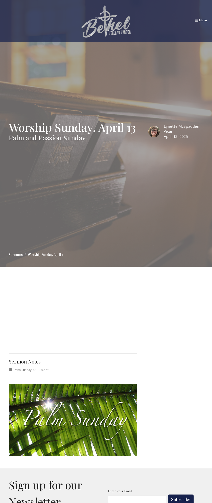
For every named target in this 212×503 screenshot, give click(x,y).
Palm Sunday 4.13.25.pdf (28, 369)
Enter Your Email (120, 491)
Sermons (16, 254)
